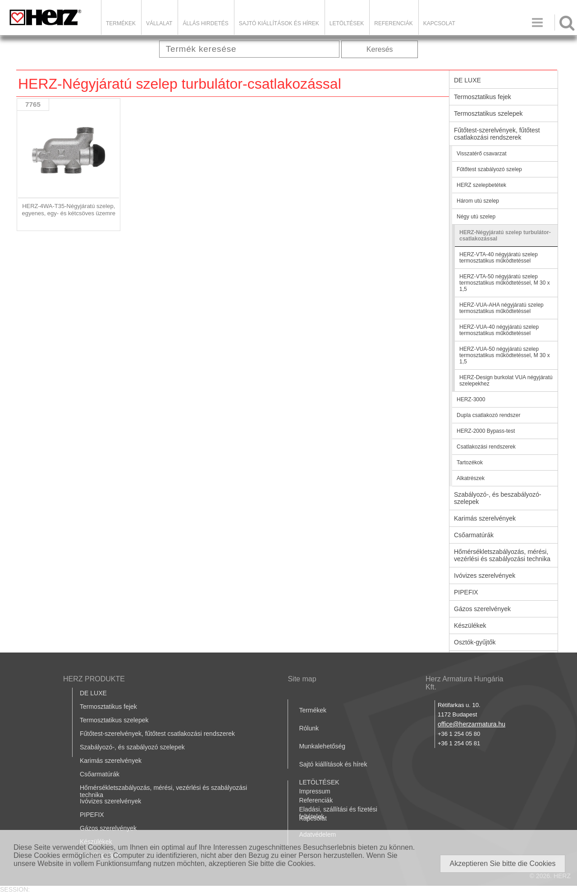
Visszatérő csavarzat (482, 153)
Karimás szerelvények (485, 518)
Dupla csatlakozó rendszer (488, 415)
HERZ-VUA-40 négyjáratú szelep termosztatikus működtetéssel (499, 330)
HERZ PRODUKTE (94, 679)
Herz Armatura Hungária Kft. (465, 683)
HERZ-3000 (471, 399)
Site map (302, 679)
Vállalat (159, 23)
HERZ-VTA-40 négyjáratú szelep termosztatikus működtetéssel (498, 257)
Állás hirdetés (205, 23)
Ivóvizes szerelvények (484, 575)
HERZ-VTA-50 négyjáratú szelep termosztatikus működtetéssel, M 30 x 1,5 (504, 282)
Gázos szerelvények (482, 608)
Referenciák (393, 23)
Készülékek (470, 625)
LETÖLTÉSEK (347, 23)
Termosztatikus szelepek (488, 113)
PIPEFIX (466, 592)
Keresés (379, 49)
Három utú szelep (478, 201)
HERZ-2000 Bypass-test (486, 431)
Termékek (121, 23)
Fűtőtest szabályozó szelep (489, 169)
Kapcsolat (439, 23)
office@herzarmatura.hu (471, 724)
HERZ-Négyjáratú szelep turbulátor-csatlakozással (505, 235)
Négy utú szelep (476, 216)
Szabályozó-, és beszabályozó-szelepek (497, 498)
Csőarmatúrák (474, 535)
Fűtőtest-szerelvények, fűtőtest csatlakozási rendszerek (497, 134)
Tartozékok (470, 462)
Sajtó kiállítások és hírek (279, 23)
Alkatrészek (471, 478)
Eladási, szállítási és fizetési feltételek (338, 813)
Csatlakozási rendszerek (486, 447)
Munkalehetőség (322, 746)
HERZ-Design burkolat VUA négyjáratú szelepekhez (506, 380)
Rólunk (309, 728)
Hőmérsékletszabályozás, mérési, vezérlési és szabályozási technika (502, 555)
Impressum (314, 791)
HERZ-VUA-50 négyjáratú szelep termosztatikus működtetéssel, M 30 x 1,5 (504, 355)
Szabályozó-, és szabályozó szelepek (132, 747)
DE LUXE (467, 80)
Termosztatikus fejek (482, 96)
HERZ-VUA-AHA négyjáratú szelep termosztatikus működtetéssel (501, 308)
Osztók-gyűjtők (475, 642)
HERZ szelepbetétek (481, 185)
